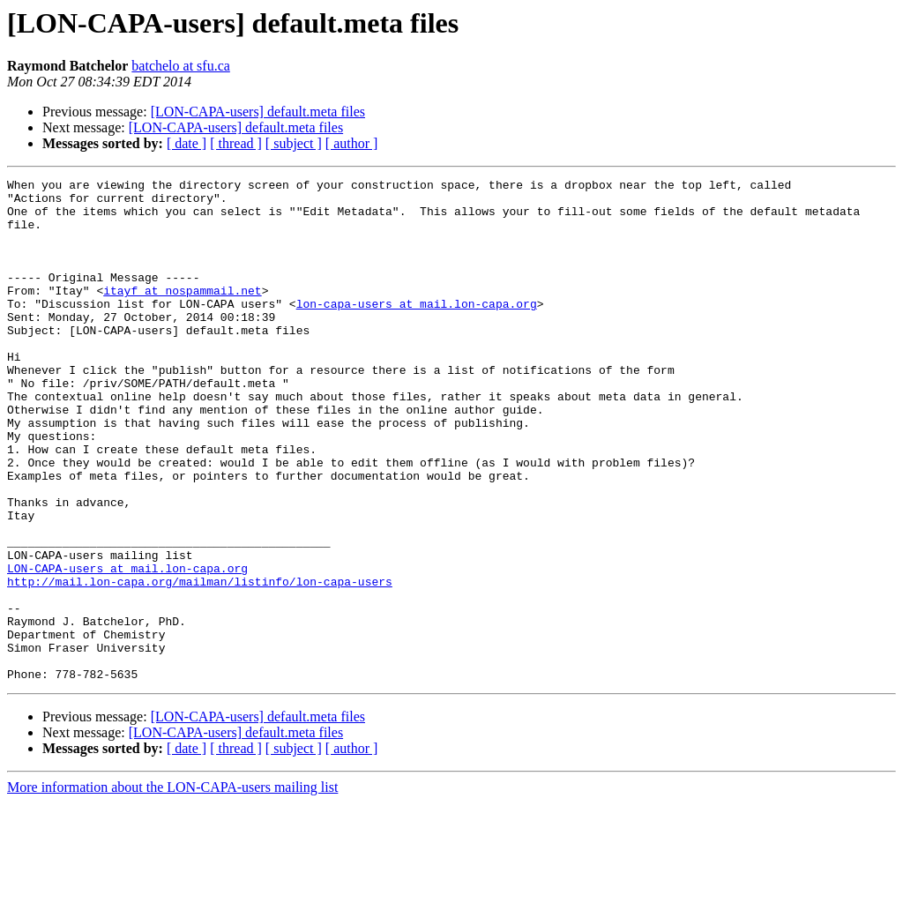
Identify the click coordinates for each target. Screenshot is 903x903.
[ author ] (351, 143)
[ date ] (186, 143)
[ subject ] (293, 143)
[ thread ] (236, 143)
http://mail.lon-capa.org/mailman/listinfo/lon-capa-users (199, 663)
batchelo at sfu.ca (180, 65)
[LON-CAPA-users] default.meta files (258, 111)
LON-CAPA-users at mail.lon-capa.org (127, 647)
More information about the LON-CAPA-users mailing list (172, 887)
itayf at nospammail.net (182, 314)
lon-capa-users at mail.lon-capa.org (416, 330)
